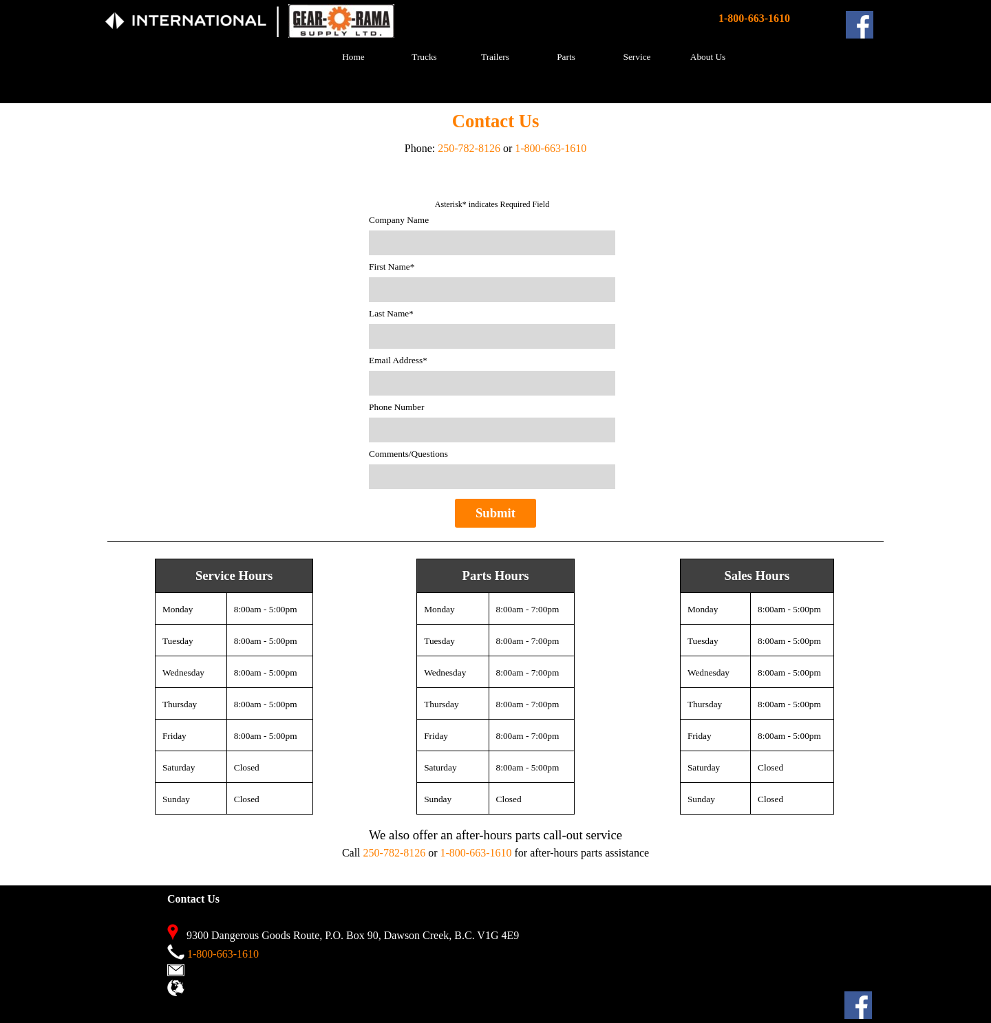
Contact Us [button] (212, 970)
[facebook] (859, 25)
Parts (566, 57)
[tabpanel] (278, 31)
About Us (707, 57)
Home (353, 57)
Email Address (398, 360)
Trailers (495, 57)
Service (637, 57)
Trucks (424, 57)
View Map (210, 990)
